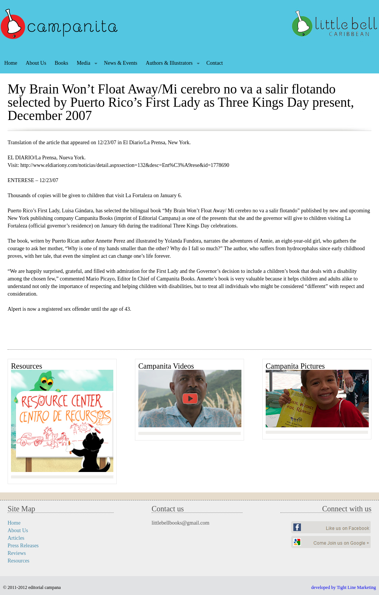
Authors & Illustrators (169, 63)
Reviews (17, 553)
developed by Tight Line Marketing (343, 587)
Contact (214, 63)
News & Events (120, 63)
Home (10, 63)
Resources (19, 561)
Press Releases (23, 545)
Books (61, 63)
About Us (36, 63)
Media (83, 63)
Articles (16, 538)
